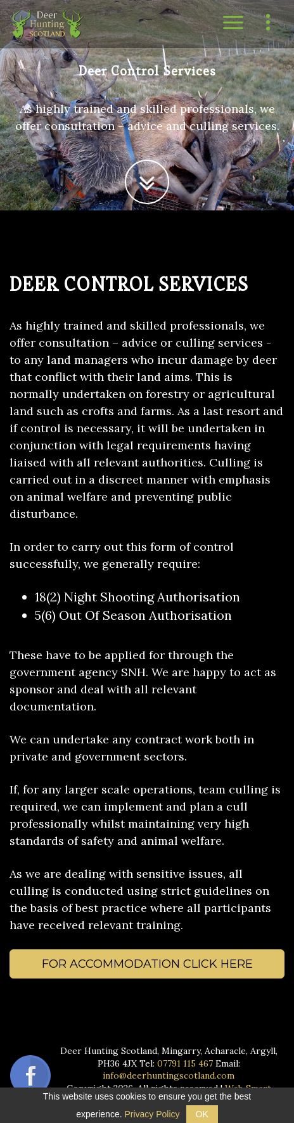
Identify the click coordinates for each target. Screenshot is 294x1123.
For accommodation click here (147, 964)
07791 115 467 (185, 1063)
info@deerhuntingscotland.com (168, 1075)
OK (202, 1114)
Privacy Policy (151, 1114)
